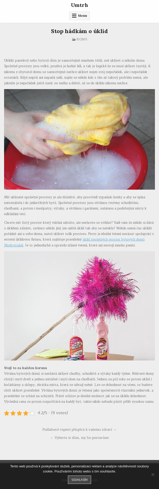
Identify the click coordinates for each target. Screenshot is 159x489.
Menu (82, 15)
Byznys (82, 39)
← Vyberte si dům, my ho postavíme (79, 438)
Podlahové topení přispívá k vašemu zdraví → (79, 429)
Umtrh (79, 5)
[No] (152, 474)
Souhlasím (79, 480)
